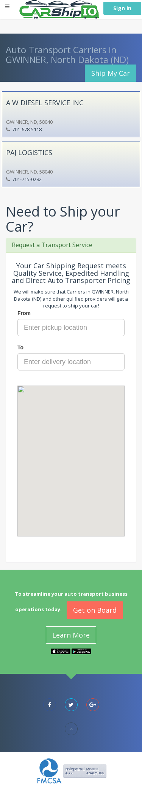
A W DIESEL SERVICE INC (44, 102)
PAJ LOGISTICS (29, 152)
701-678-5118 (27, 129)
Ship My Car (110, 73)
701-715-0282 (27, 179)
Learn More (71, 634)
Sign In (122, 8)
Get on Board (95, 610)
